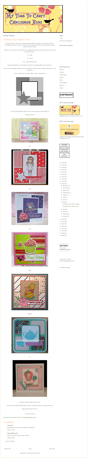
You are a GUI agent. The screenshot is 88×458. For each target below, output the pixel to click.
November (66, 188)
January (65, 216)
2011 (62, 228)
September (66, 192)
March (65, 211)
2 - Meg (30, 55)
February (65, 214)
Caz (30, 188)
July (64, 197)
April (64, 209)
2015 (62, 219)
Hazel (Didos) (11, 433)
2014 (62, 221)
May (64, 202)
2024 (62, 165)
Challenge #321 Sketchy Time (70, 206)
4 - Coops (30, 58)
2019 (62, 176)
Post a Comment (10, 441)
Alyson (61, 88)
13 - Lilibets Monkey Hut (30, 61)
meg (8, 425)
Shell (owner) (63, 74)
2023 (62, 167)
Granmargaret (63, 82)
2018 (62, 179)
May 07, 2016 (11, 429)
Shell (30, 270)
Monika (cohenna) (30, 114)
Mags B (30, 314)
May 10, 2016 (11, 437)
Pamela (62, 77)
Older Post (52, 448)
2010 (62, 230)
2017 (62, 181)
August (65, 195)
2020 (62, 174)
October (65, 190)
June (64, 199)
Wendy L (62, 69)
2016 (62, 183)
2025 (62, 162)
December (66, 185)
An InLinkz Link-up (30, 414)
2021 (62, 172)
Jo (30, 357)
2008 (62, 235)
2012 (62, 226)
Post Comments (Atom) (33, 453)
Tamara (62, 72)
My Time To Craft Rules (66, 41)
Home (30, 448)
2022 (62, 169)
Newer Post (8, 448)
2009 (62, 233)
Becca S (62, 85)
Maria (61, 80)
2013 (62, 223)
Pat (30, 146)
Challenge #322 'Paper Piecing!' (71, 204)
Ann (30, 228)
